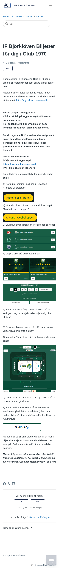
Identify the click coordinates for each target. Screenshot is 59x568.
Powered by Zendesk (45, 565)
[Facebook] (4, 483)
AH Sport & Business (12, 16)
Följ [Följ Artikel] (7, 68)
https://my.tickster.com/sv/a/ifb (32, 100)
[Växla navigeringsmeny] (50, 5)
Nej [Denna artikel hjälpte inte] (37, 502)
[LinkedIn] (13, 483)
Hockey (39, 16)
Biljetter (29, 16)
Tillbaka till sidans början (17, 527)
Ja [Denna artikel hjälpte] (21, 502)
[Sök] (26, 24)
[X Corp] (9, 483)
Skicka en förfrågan (39, 517)
